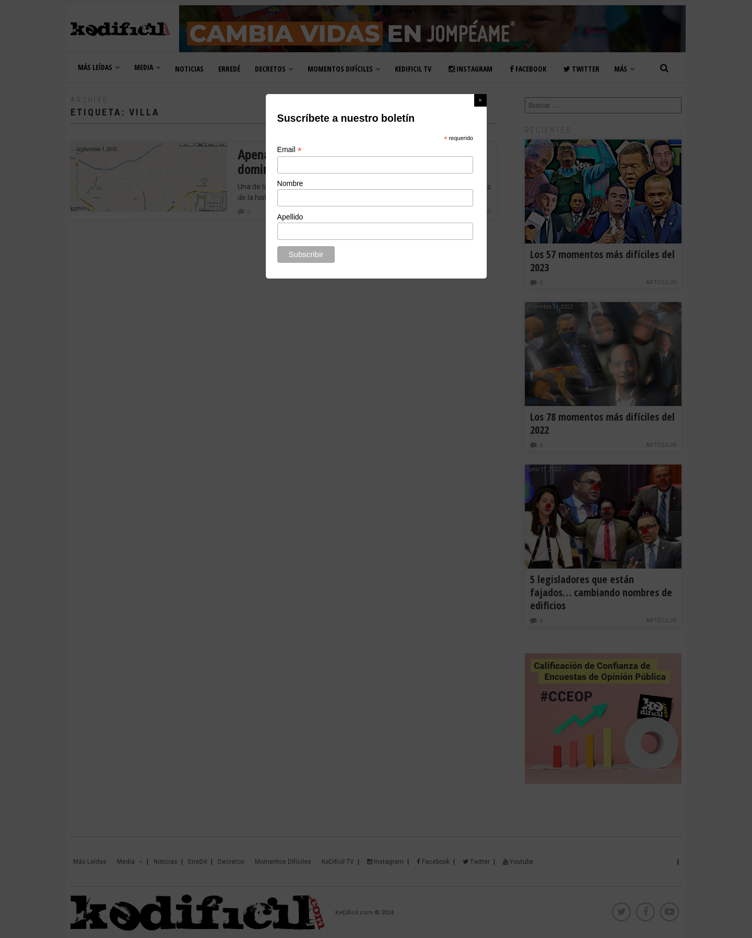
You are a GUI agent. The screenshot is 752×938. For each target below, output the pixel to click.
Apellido (290, 217)
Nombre (290, 183)
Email (289, 150)
